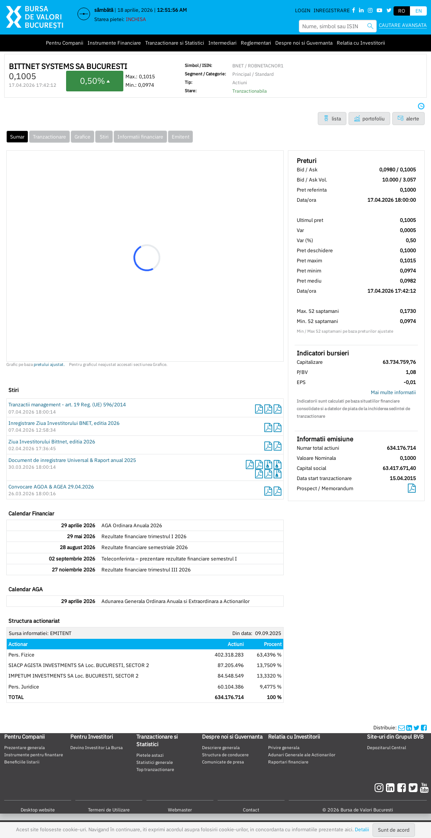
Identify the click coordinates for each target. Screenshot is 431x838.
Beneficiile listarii (22, 762)
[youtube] (424, 787)
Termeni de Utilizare (109, 810)
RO (401, 11)
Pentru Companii (64, 43)
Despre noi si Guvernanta (304, 43)
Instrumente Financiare (114, 43)
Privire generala (284, 747)
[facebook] (403, 787)
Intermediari (222, 43)
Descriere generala (221, 747)
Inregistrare (332, 10)
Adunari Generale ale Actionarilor (301, 755)
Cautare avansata (403, 25)
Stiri (104, 136)
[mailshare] (401, 727)
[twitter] (414, 787)
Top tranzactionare (155, 769)
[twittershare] (416, 727)
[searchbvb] (370, 26)
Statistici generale (154, 762)
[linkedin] (391, 787)
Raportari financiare (288, 762)
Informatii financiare (140, 136)
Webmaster (180, 810)
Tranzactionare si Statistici (174, 43)
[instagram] (380, 787)
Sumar (17, 136)
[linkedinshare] (409, 727)
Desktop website (38, 810)
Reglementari (256, 43)
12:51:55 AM (172, 10)
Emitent (180, 136)
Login (302, 10)
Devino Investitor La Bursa (96, 747)
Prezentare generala (24, 747)
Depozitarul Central (386, 747)
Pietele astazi (150, 755)
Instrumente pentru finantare (33, 755)
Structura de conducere (225, 755)
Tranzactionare (49, 136)
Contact (251, 810)
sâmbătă (103, 10)
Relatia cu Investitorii (361, 43)
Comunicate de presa (223, 762)
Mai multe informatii (393, 392)
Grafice (82, 136)
